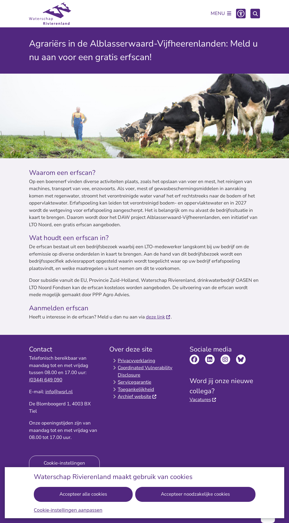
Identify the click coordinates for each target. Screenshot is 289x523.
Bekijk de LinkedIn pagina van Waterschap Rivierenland (210, 359)
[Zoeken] (255, 13)
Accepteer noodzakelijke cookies (195, 494)
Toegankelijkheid (136, 389)
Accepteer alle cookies (83, 494)
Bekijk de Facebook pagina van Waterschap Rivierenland (194, 359)
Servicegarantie (134, 382)
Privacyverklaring (136, 360)
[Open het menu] (221, 13)
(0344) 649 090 (45, 380)
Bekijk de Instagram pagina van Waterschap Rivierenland (225, 359)
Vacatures (203, 399)
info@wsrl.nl (59, 391)
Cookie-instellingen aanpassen (68, 509)
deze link (158, 317)
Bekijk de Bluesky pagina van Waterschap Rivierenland (241, 359)
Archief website (137, 396)
